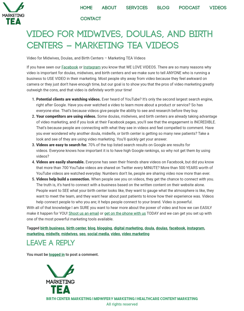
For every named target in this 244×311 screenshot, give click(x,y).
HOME (86, 7)
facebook (177, 228)
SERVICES (137, 7)
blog (91, 228)
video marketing (136, 234)
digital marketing (128, 228)
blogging (104, 228)
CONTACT (90, 18)
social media (98, 234)
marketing (35, 234)
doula (149, 228)
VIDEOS (218, 7)
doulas (161, 228)
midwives (69, 234)
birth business (52, 228)
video (115, 234)
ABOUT (109, 7)
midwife (52, 234)
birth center (76, 228)
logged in (57, 254)
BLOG (163, 7)
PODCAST (189, 7)
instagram (195, 228)
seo (82, 234)
